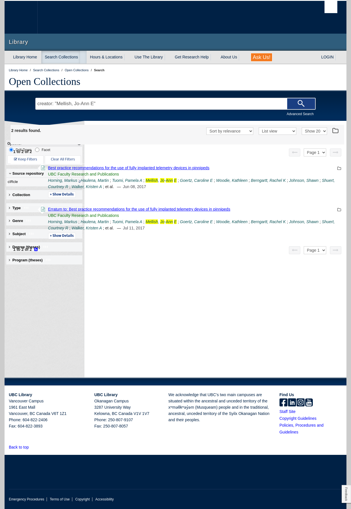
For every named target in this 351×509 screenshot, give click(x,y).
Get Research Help (192, 57)
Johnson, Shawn (179, 186)
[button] (32, 447)
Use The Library (148, 57)
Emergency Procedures (26, 499)
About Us (229, 57)
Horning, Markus (140, 180)
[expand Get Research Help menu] (214, 57)
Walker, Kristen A (249, 186)
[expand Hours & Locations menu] (127, 57)
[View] (277, 131)
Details (140, 194)
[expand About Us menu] (242, 57)
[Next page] (335, 152)
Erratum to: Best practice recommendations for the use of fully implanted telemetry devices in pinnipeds (217, 209)
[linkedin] (292, 403)
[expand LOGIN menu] (338, 57)
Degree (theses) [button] (28, 247)
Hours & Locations (106, 57)
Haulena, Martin (172, 180)
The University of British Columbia (21, 17)
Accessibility (104, 499)
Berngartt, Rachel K (143, 186)
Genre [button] (20, 221)
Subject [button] (21, 234)
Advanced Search (300, 114)
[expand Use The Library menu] (168, 57)
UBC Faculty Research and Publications (161, 174)
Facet (42, 150)
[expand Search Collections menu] (83, 57)
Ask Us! (261, 57)
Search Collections (61, 57)
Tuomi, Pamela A (205, 180)
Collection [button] (19, 195)
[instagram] (301, 403)
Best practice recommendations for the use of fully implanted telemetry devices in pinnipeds (206, 168)
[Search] (301, 103)
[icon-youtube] (309, 403)
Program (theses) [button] (30, 260)
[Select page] (315, 152)
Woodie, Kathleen (310, 180)
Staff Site (287, 411)
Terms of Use (60, 499)
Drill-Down (20, 150)
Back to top (21, 447)
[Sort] (229, 131)
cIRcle (43, 182)
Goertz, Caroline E (274, 180)
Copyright (82, 499)
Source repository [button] (26, 173)
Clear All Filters (63, 159)
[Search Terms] (175, 104)
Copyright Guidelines (298, 418)
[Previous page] (294, 152)
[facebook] (283, 403)
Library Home (25, 57)
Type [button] (19, 208)
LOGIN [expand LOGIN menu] (327, 57)
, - (238, 180)
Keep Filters (25, 159)
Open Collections (44, 81)
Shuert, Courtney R (214, 186)
